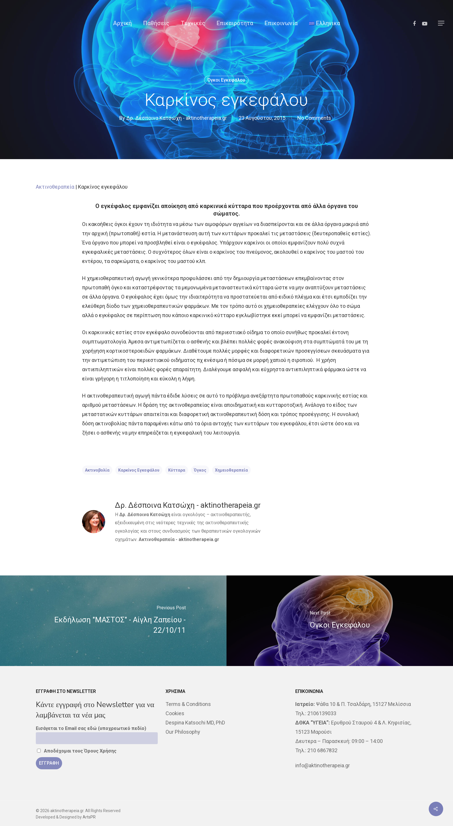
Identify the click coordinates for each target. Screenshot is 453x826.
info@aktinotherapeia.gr (322, 765)
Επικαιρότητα (235, 23)
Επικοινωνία (281, 23)
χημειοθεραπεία (231, 470)
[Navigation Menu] (441, 23)
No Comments (314, 118)
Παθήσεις (156, 23)
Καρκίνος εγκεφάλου (138, 470)
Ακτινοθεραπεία (55, 187)
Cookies (175, 713)
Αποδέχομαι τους (76, 751)
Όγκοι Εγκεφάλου (226, 80)
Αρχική (122, 23)
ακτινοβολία (97, 470)
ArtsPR (89, 817)
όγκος (200, 470)
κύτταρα (176, 470)
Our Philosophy (183, 732)
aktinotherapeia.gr (199, 539)
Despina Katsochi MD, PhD (195, 723)
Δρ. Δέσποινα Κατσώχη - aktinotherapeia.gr (176, 118)
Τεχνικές (193, 23)
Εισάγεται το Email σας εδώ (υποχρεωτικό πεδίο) (91, 728)
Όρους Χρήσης (100, 751)
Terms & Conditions (188, 704)
